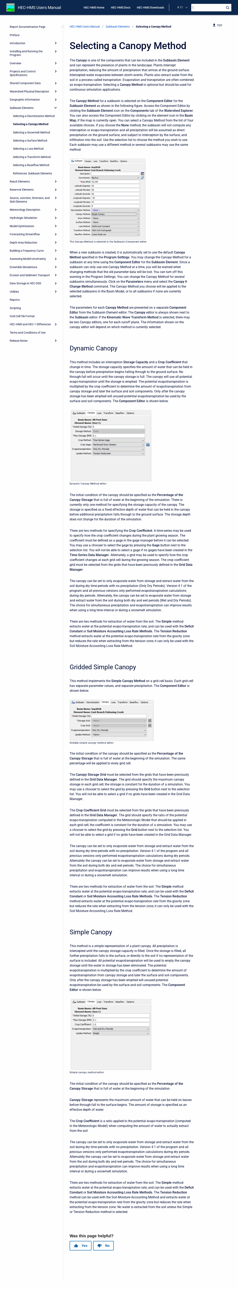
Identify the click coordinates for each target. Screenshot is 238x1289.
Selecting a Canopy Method (30, 124)
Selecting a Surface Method (30, 140)
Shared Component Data (25, 83)
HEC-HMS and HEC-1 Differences (30, 324)
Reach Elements (20, 181)
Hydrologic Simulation (23, 217)
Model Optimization (22, 226)
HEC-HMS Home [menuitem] (94, 7)
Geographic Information (25, 99)
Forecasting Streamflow (25, 234)
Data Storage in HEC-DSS (25, 283)
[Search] (211, 8)
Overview (15, 63)
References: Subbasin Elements (32, 173)
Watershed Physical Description (29, 91)
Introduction (17, 43)
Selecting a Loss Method (28, 148)
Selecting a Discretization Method (34, 116)
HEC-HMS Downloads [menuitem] (150, 7)
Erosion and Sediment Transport (30, 275)
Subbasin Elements (22, 108)
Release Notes (19, 340)
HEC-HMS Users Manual (39, 7)
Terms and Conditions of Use (28, 332)
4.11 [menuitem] (180, 7)
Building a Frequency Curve (27, 250)
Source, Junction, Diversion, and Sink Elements (30, 199)
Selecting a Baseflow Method (31, 165)
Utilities (14, 291)
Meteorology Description (25, 209)
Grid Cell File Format (22, 316)
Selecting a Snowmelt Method (31, 132)
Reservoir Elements (22, 189)
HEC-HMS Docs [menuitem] (120, 7)
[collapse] (56, 108)
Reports (15, 299)
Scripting (15, 308)
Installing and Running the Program (26, 53)
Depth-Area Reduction (23, 242)
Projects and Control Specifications (22, 73)
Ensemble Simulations (23, 267)
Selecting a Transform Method (32, 157)
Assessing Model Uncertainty (28, 258)
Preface (14, 35)
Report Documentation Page (27, 26)
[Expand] (56, 43)
